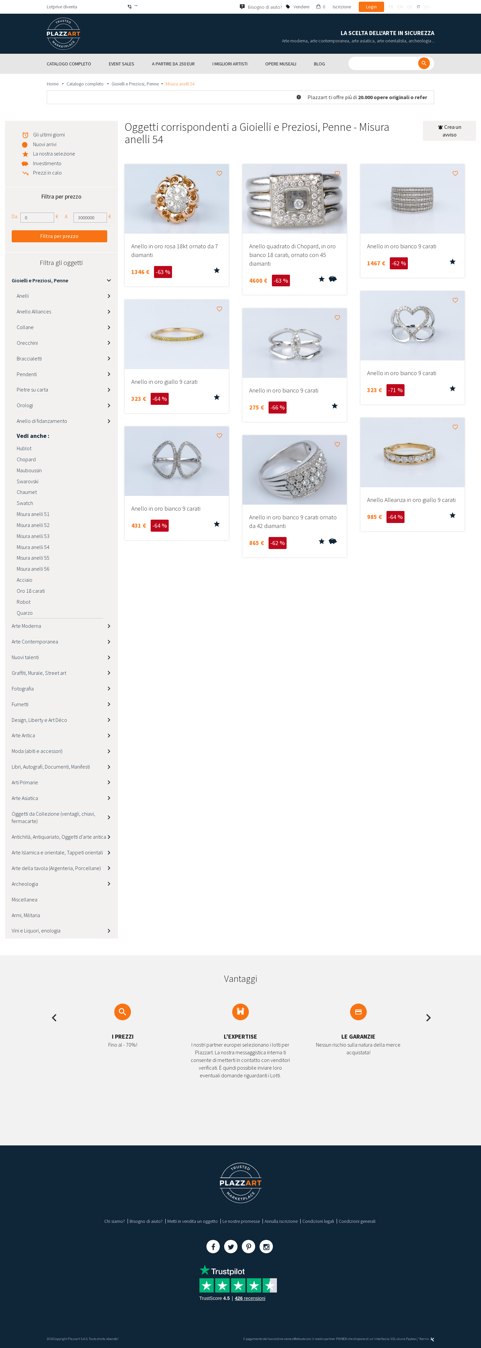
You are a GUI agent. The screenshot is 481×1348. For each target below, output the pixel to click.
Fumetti (20, 704)
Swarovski (27, 481)
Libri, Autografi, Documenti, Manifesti (51, 766)
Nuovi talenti (25, 657)
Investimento (47, 163)
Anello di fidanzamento (42, 421)
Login (371, 7)
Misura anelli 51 (33, 514)
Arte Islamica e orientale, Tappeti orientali (57, 852)
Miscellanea (24, 899)
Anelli (23, 295)
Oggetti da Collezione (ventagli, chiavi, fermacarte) (53, 817)
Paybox (411, 1339)
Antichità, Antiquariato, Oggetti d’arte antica (59, 836)
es (427, 7)
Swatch (25, 503)
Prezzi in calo (47, 172)
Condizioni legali (318, 1221)
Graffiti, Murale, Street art (39, 672)
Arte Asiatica (25, 798)
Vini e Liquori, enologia (36, 930)
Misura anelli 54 (33, 547)
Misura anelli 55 (33, 557)
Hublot (24, 448)
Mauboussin (29, 470)
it (418, 7)
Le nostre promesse (241, 1221)
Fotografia (23, 688)
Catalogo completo (85, 84)
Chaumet (27, 492)
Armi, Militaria (26, 915)
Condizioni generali (357, 1221)
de (410, 7)
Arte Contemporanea (35, 641)
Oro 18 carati (31, 590)
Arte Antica (23, 735)
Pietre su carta (32, 389)
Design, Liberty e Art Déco (39, 720)
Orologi (25, 405)
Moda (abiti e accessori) (37, 751)
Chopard (26, 459)
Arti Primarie (25, 782)
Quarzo (25, 612)
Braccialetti (29, 358)
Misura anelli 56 (33, 568)
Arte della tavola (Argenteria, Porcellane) (56, 868)
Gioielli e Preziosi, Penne (135, 84)
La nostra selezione (54, 153)
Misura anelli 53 (33, 536)
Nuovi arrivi (44, 144)
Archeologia (25, 883)
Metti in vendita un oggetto (192, 1221)
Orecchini (27, 342)
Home (53, 84)
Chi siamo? (114, 1221)
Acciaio (24, 579)
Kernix (427, 1339)
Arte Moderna (26, 625)
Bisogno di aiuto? (146, 1221)
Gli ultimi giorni (49, 134)
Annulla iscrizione (281, 1221)
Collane (25, 327)
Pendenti (27, 374)
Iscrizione (342, 7)
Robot (23, 601)
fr (390, 7)
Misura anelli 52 (33, 525)
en (400, 7)
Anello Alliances (34, 311)
